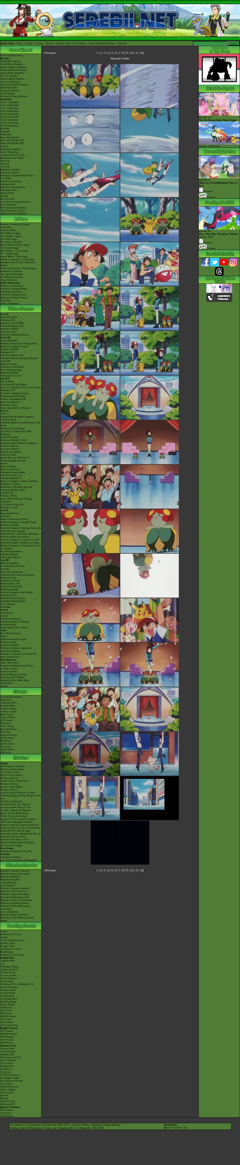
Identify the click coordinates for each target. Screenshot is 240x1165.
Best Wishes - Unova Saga (14, 250)
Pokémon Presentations (12, 187)
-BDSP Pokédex (8, 87)
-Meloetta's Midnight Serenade (16, 821)
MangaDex (6, 699)
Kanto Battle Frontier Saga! (15, 244)
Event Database (8, 204)
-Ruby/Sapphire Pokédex (13, 67)
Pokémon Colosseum (11, 571)
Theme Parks (7, 192)
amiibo (4, 686)
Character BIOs (8, 702)
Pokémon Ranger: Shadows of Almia (20, 542)
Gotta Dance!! (7, 885)
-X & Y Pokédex (9, 75)
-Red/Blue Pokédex (10, 61)
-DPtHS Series (8, 1016)
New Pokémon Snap (11, 369)
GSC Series (6, 720)
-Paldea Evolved (9, 969)
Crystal (4, 615)
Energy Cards (7, 946)
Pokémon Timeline (10, 169)
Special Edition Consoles (13, 674)
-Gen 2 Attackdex (9, 105)
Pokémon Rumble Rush (12, 396)
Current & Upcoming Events (15, 201)
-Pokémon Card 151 (11, 1057)
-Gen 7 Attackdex (9, 119)
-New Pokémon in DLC (12, 210)
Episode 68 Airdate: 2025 (219, 232)
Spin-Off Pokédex (9, 137)
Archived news (15, 55)
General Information (11, 696)
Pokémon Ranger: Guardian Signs (18, 522)
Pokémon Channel (10, 580)
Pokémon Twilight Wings (13, 288)
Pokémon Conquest (10, 484)
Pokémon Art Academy (12, 428)
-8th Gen (5, 163)
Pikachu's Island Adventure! (15, 894)
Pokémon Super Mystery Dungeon (18, 443)
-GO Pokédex (7, 93)
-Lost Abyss (6, 1083)
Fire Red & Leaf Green (12, 565)
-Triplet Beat (7, 1066)
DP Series (5, 732)
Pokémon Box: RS (10, 583)
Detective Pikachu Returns (14, 334)
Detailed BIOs (8, 705)
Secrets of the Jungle (11, 845)
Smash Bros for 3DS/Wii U (14, 457)
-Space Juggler (8, 1089)
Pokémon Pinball (9, 645)
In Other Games (8, 668)
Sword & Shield (8, 340)
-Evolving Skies (8, 998)
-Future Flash (7, 1048)
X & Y (3, 413)
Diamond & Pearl (9, 513)
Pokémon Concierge (11, 181)
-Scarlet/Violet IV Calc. (12, 154)
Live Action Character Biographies (18, 859)
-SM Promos (7, 1036)
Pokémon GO (7, 320)
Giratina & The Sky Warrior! (15, 804)
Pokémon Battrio (9, 554)
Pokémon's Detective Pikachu (16, 851)
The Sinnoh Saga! (9, 247)
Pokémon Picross (9, 445)
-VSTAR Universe (10, 1074)
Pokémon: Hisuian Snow (13, 294)
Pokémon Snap (8, 642)
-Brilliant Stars (8, 989)
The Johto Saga (8, 238)
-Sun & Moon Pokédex (12, 78)
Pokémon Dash (8, 577)
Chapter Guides (8, 708)
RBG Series (6, 714)
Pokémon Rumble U (11, 478)
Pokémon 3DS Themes (12, 677)
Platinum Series (8, 734)
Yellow (4, 636)
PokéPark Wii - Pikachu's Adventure (19, 533)
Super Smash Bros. (10, 656)
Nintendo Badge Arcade (12, 460)
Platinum (5, 516)
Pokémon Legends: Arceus (14, 346)
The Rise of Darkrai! (11, 801)
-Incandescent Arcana (11, 1080)
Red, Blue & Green (10, 633)
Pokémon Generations (12, 285)
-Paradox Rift (7, 960)
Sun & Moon (7, 381)
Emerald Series (8, 729)
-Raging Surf (7, 1054)
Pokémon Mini (8, 624)
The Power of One (10, 772)
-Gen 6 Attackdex (9, 116)
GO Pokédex (79, 43)
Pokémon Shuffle (9, 437)
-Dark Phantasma (9, 1086)
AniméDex (6, 227)
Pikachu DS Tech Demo (12, 598)
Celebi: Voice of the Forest (14, 780)
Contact (39, 43)
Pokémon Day (7, 184)
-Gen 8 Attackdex (9, 122)
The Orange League (10, 236)
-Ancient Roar (7, 1051)
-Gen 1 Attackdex (9, 102)
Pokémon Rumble (9, 525)
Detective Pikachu (10, 402)
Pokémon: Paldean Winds (13, 297)
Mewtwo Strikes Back (12, 769)
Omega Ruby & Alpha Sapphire (17, 416)
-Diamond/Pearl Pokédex (13, 70)
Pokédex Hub (63, 43)
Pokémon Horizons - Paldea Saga (17, 268)
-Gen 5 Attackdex (9, 113)
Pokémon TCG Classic (12, 954)
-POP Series (6, 1042)
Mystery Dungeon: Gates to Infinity (19, 481)
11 (136, 52)
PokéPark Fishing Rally (12, 601)
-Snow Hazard (8, 1060)
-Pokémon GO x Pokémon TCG (17, 984)
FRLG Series (7, 726)
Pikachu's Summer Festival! (15, 888)
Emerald (4, 568)
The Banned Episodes (11, 277)
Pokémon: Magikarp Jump (14, 393)
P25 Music (6, 178)
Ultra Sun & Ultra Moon (13, 384)
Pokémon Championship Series (16, 175)
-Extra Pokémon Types (12, 940)
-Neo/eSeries (7, 1022)
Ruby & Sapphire (9, 563)
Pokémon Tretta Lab (11, 475)
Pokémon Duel (8, 454)
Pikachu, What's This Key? (14, 914)
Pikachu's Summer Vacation (15, 870)
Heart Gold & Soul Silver (13, 519)
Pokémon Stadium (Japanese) (15, 647)
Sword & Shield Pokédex (101, 43)
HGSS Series (7, 737)
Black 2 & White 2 (10, 469)
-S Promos (5, 1112)
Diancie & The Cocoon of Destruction (20, 827)
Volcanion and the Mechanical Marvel (20, 833)
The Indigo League (10, 233)
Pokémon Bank (8, 419)
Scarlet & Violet (8, 317)
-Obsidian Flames (9, 966)
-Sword (4, 1095)
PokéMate (5, 606)
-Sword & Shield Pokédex (14, 84)
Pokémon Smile (8, 363)
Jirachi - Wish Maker (11, 786)
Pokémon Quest (8, 404)
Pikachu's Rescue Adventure (15, 873)
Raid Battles (6, 951)
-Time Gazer (6, 1092)
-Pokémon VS (7, 1104)
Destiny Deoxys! (9, 789)
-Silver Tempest (8, 978)
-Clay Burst (6, 1063)
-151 (2, 963)
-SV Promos (6, 1030)
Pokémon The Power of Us (14, 839)
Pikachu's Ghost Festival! (13, 891)
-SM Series (6, 1007)
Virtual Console (8, 671)
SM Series (5, 752)
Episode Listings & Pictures (15, 224)
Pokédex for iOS (9, 507)
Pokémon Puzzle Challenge (14, 621)
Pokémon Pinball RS (11, 586)
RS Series (5, 723)
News (3, 55)
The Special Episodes (11, 274)
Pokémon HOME (9, 349)
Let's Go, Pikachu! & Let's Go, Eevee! (20, 387)
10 (131, 52)
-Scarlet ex (6, 1069)
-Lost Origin (6, 981)
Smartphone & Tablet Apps (14, 680)
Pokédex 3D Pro (9, 495)
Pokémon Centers (9, 172)
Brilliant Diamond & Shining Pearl (18, 343)
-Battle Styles (7, 1004)
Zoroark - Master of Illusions (15, 810)
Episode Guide (120, 58)
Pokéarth (122, 43)
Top (186, 1127)
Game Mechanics (9, 151)
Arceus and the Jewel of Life (15, 807)
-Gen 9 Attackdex (9, 125)
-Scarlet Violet (8, 972)
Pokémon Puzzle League (13, 639)
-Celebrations (7, 995)
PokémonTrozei (8, 595)
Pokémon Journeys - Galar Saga (17, 259)
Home (19, 43)
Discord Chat (7, 198)
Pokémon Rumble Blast (12, 489)
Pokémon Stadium (10, 650)
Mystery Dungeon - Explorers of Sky (20, 539)
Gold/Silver (6, 612)
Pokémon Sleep (8, 331)
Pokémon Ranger (9, 589)
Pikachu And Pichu (10, 876)
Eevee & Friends (9, 911)
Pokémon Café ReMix (12, 322)
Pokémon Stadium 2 (11, 618)
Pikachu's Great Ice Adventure (16, 900)
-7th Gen (5, 166)
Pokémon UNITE (9, 328)
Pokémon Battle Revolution (15, 536)
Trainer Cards (7, 943)
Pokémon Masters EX (11, 325)
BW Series (6, 740)
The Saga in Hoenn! (10, 241)
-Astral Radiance (9, 987)
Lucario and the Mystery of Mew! (18, 792)
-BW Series (6, 1013)
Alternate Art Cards (10, 948)
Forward (176, 1127)
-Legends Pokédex (10, 90)
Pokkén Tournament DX (13, 399)
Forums (29, 43)
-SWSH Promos (8, 1033)
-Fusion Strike (7, 992)
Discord (50, 43)
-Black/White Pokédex (12, 72)
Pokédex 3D (6, 492)
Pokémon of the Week (11, 157)
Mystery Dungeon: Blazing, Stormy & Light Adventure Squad (20, 529)
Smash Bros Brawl (10, 557)
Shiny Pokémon (8, 279)
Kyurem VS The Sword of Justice (18, 818)
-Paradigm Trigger (10, 1077)
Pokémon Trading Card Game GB (18, 653)
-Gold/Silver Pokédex (11, 64)
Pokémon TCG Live (11, 375)
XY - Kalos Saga (9, 253)
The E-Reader (7, 604)
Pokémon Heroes (9, 783)
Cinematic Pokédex (10, 149)
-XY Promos (6, 1039)
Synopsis (206, 242)
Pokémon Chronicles (11, 271)
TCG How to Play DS (11, 504)
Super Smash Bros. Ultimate (15, 407)
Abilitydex (6, 134)
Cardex (4, 146)
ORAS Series (7, 749)
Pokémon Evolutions (11, 291)
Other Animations (9, 303)
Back (167, 1127)
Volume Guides (8, 711)
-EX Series (6, 1019)
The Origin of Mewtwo (12, 766)
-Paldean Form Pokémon (13, 213)
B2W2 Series (7, 743)
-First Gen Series (9, 1025)
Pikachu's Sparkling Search (14, 902)
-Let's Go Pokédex (10, 81)
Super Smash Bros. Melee (14, 627)
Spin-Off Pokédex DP (11, 140)
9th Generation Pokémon (13, 207)
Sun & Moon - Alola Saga (14, 256)
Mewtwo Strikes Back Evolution (17, 842)
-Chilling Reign (8, 1001)
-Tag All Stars (7, 1101)
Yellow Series (7, 717)
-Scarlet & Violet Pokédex (14, 96)
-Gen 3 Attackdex (9, 108)
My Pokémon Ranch (11, 551)
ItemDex (5, 128)
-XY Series (6, 1010)
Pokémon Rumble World (13, 440)
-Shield (4, 1098)
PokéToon (5, 300)
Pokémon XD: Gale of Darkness (17, 574)
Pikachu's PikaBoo (10, 879)
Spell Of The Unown (11, 775)
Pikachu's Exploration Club (14, 897)
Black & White (8, 466)
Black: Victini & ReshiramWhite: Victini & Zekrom (14, 814)
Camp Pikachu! (8, 882)
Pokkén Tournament (10, 451)
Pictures (207, 197)
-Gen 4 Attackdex (9, 111)
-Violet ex (5, 1071)
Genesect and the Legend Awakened (19, 824)
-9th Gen (5, 160)
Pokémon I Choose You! (13, 836)
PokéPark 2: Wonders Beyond (16, 486)
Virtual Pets (6, 683)
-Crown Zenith (8, 975)
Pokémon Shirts (8, 190)
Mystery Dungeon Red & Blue (16, 592)
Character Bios (8, 230)
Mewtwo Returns (9, 777)
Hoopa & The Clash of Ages (15, 830)
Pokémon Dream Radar (12, 472)
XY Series (5, 746)
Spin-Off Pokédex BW (12, 143)
